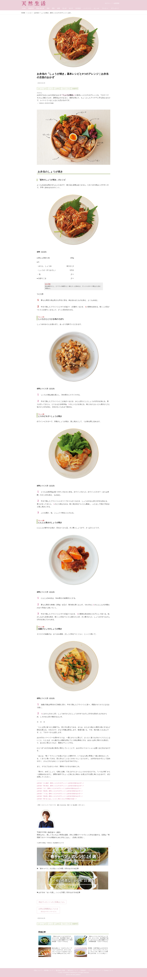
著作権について (48, 970)
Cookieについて (108, 970)
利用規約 (83, 970)
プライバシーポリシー (94, 970)
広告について (38, 970)
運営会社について (73, 970)
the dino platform (75, 974)
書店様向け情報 (60, 970)
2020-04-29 (41, 83)
